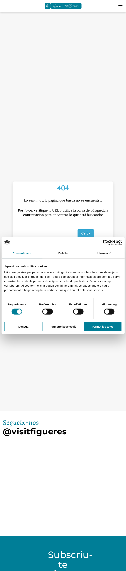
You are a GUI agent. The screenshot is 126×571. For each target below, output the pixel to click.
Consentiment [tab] (22, 253)
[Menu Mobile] (120, 5)
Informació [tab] (104, 253)
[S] (53, 234)
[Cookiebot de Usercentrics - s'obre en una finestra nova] (105, 242)
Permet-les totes (102, 326)
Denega (23, 326)
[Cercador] (5, 5)
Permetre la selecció (63, 326)
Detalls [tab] (63, 253)
